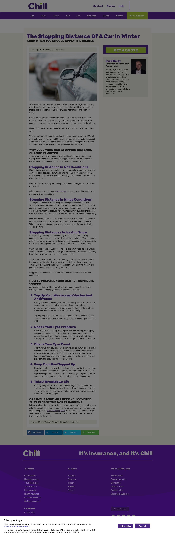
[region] (87, 526)
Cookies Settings (125, 526)
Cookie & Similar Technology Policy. (17, 526)
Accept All (142, 526)
